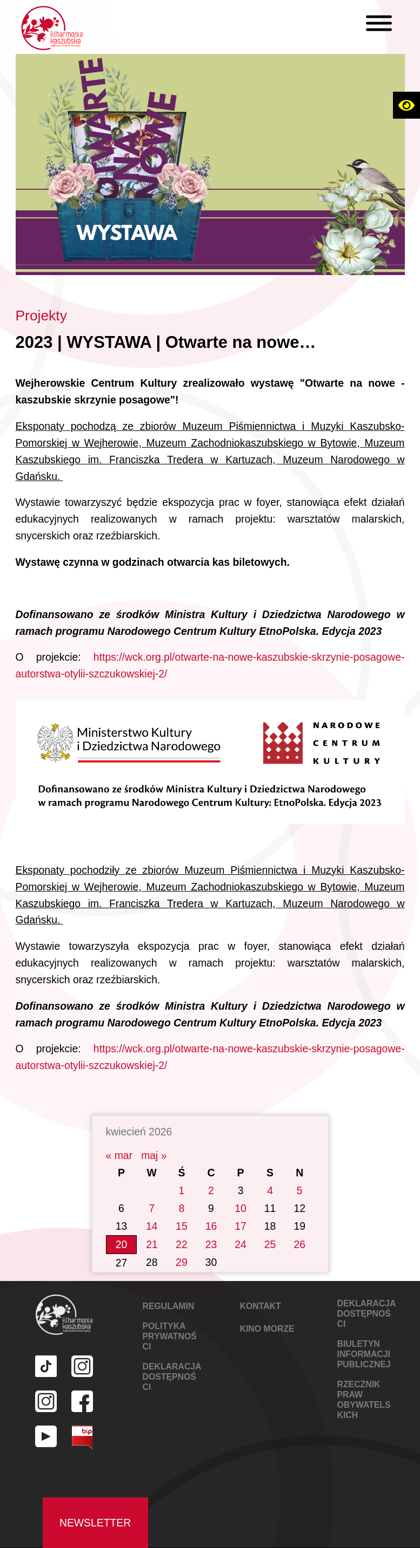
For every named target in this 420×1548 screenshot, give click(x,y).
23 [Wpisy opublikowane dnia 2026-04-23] (211, 1229)
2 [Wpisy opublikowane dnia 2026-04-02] (211, 1175)
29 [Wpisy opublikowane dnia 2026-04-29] (182, 1248)
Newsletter (95, 1507)
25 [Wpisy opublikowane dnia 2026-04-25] (270, 1229)
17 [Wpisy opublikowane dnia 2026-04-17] (240, 1211)
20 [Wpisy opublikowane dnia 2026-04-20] (122, 1229)
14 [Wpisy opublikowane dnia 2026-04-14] (152, 1211)
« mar (119, 1140)
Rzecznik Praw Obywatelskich (364, 1385)
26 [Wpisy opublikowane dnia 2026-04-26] (299, 1229)
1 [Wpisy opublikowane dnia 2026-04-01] (182, 1175)
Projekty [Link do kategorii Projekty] (41, 315)
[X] (376, 30)
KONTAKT (260, 1291)
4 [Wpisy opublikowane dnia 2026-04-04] (270, 1175)
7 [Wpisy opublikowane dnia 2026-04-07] (152, 1193)
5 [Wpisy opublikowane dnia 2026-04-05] (300, 1175)
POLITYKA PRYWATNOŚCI (170, 1321)
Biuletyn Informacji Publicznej (364, 1339)
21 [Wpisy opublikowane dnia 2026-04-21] (152, 1229)
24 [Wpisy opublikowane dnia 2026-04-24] (240, 1229)
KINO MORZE (267, 1313)
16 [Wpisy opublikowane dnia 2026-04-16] (211, 1211)
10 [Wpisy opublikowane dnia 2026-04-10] (240, 1193)
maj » (153, 1140)
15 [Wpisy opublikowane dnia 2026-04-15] (182, 1211)
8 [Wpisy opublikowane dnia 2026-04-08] (182, 1193)
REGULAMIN (169, 1291)
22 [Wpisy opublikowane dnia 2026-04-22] (182, 1229)
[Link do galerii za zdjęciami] (210, 754)
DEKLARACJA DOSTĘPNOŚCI (172, 1361)
